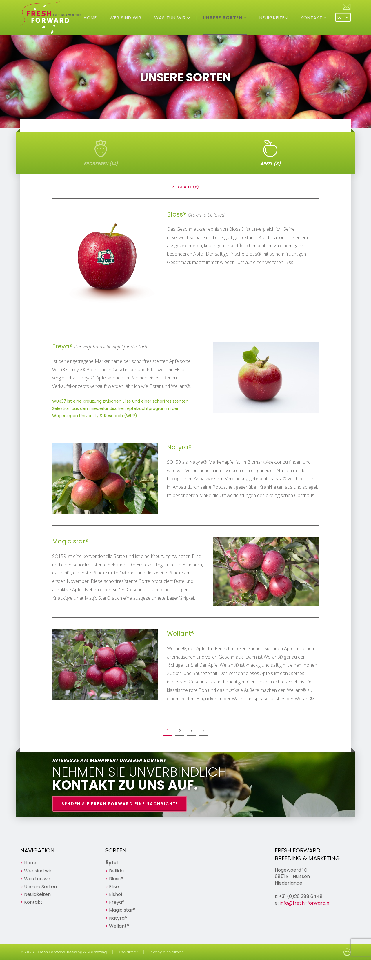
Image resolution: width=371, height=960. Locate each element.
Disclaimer (127, 952)
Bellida (116, 871)
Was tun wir (170, 17)
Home (90, 17)
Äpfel (111, 862)
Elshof (116, 894)
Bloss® (116, 878)
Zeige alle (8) (185, 187)
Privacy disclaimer (165, 952)
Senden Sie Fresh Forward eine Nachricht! (119, 804)
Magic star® (122, 910)
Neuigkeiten (273, 17)
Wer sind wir (125, 17)
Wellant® (119, 926)
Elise (114, 886)
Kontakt (312, 17)
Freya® (116, 902)
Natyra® (118, 918)
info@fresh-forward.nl (305, 903)
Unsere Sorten (223, 17)
